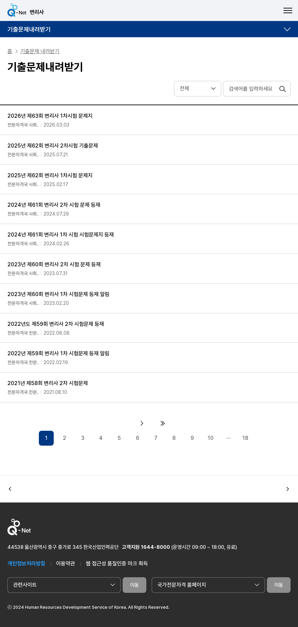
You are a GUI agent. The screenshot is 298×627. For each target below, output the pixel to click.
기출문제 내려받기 (39, 51)
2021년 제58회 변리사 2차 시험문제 (47, 383)
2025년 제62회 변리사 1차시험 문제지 (50, 175)
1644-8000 (155, 547)
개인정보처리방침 (26, 563)
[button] (288, 489)
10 (210, 438)
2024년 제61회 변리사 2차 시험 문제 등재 (53, 205)
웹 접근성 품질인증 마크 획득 (117, 563)
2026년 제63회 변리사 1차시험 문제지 (50, 116)
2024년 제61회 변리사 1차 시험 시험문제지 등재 (60, 234)
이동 (134, 585)
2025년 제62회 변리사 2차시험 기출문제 (52, 145)
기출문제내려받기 (29, 29)
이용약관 (65, 563)
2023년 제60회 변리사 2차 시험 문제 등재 (54, 264)
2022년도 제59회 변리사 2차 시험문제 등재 (55, 324)
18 (245, 438)
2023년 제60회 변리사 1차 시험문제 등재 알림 (58, 294)
